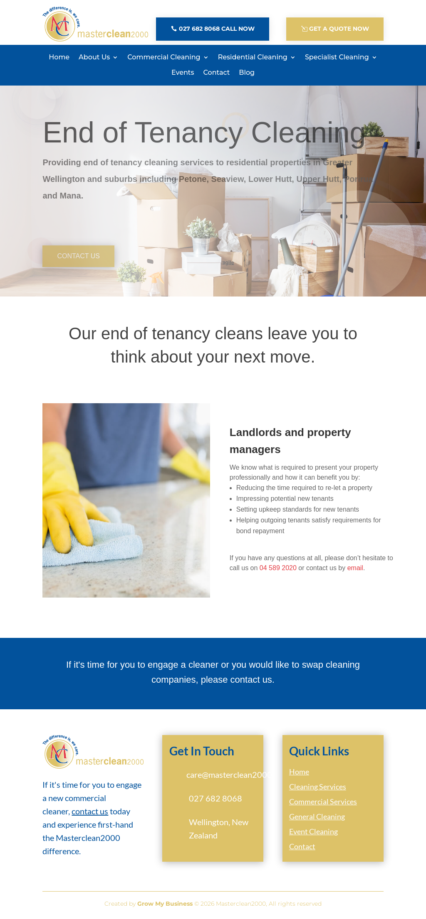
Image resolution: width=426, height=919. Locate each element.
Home (59, 57)
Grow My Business (165, 903)
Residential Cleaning (252, 57)
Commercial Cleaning (163, 57)
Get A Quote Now (339, 28)
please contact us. (238, 679)
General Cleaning (317, 816)
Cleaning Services (317, 786)
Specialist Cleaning (337, 57)
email (355, 567)
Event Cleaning (313, 831)
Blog (247, 72)
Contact (216, 72)
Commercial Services (323, 801)
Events (182, 72)
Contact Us (78, 256)
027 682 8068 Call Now (217, 28)
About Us (94, 57)
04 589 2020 (278, 567)
